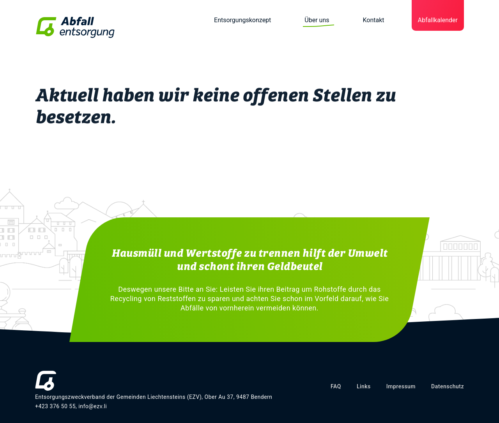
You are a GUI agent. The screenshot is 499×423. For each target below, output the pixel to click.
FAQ (336, 386)
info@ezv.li (92, 406)
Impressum (401, 386)
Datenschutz (447, 386)
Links (364, 386)
